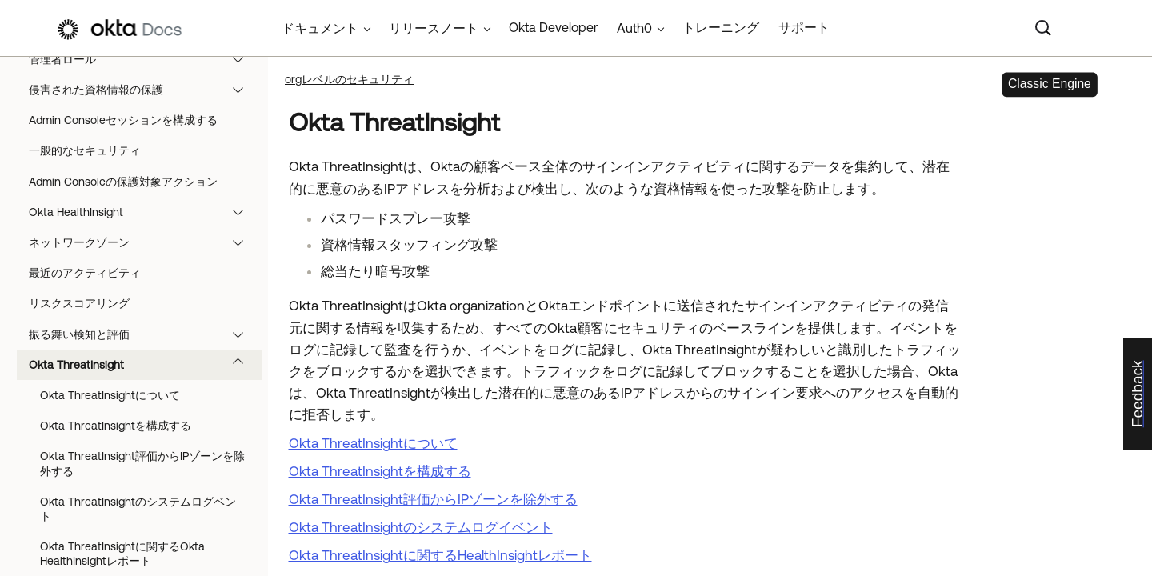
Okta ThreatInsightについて (110, 395)
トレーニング (720, 27)
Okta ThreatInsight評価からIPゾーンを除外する (142, 463)
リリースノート (433, 28)
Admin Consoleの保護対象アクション (123, 181)
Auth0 (634, 28)
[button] (241, 59)
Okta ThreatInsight (143, 365)
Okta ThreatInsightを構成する (115, 425)
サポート (804, 27)
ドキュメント (320, 28)
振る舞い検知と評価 (143, 334)
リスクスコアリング (79, 303)
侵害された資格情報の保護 (143, 89)
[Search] (1043, 28)
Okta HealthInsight (143, 212)
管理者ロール (143, 59)
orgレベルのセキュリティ (349, 79)
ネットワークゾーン (143, 242)
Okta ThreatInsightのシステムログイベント (421, 527)
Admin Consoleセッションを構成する (123, 120)
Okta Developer (553, 27)
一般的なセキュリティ (85, 150)
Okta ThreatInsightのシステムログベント (138, 508)
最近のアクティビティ (85, 272)
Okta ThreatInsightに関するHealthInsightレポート (440, 555)
